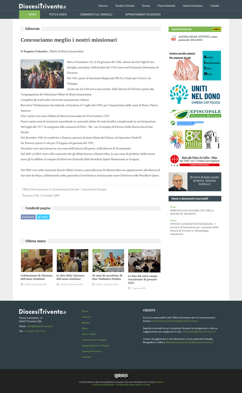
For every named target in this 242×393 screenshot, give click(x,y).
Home (85, 311)
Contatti (214, 5)
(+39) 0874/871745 (34, 331)
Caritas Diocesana (193, 5)
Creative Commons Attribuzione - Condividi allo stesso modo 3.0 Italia (127, 383)
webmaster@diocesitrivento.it (198, 331)
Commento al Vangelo (96, 14)
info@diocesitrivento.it (40, 326)
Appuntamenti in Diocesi (143, 14)
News (32, 14)
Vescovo (103, 5)
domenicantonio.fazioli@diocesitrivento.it (174, 321)
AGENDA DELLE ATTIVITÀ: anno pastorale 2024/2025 (198, 38)
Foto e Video (58, 14)
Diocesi (146, 5)
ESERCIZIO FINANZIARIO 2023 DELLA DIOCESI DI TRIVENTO (195, 210)
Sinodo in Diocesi (124, 5)
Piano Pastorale (166, 5)
